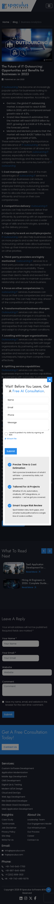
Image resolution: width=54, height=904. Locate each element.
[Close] (49, 379)
